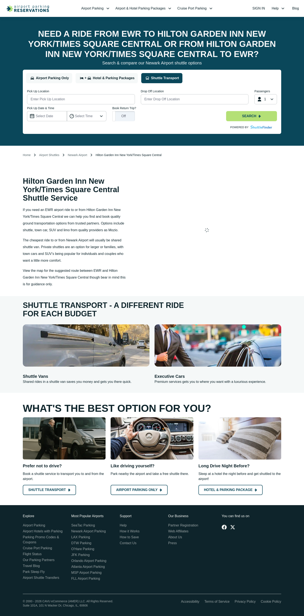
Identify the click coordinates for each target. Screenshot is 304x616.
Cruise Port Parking (37, 548)
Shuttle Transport (49, 490)
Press (172, 543)
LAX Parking (80, 537)
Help (123, 525)
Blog (295, 8)
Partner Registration (183, 525)
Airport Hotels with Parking (43, 531)
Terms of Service (216, 601)
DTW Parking (81, 543)
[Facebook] (224, 527)
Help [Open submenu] (278, 8)
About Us (175, 537)
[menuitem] (95, 8)
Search (251, 116)
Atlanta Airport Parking (88, 566)
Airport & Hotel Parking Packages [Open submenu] (143, 8)
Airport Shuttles (49, 155)
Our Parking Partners (38, 560)
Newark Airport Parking (88, 531)
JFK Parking (80, 555)
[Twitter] (232, 527)
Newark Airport (77, 155)
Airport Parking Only (139, 490)
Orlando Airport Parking (88, 561)
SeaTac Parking (83, 525)
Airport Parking (34, 525)
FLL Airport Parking (85, 578)
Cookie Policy (271, 601)
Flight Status (32, 554)
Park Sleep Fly (34, 572)
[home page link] (26, 8)
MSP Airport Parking (86, 572)
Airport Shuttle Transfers (41, 577)
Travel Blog (31, 566)
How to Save (129, 537)
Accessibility (190, 601)
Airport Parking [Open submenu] (95, 8)
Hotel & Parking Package (230, 490)
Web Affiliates (178, 531)
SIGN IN (258, 8)
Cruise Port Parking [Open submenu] (195, 8)
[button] (95, 8)
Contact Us (128, 543)
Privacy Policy (245, 601)
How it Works (130, 531)
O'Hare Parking (82, 549)
